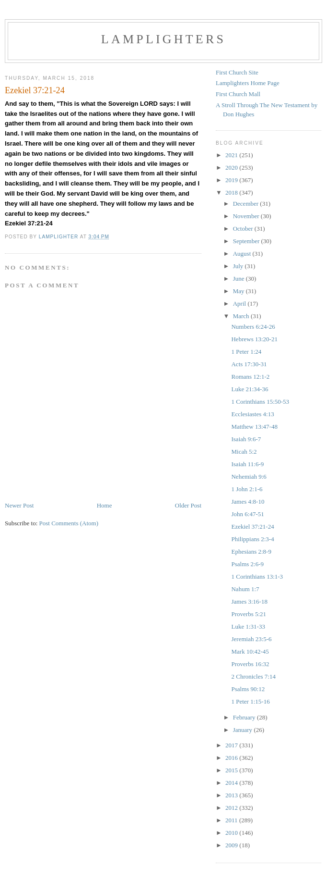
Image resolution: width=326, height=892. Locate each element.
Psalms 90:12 (248, 689)
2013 (232, 795)
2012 (232, 807)
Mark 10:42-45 (249, 651)
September (247, 241)
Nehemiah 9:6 (248, 476)
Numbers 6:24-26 (253, 326)
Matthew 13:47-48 (254, 426)
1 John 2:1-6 (246, 489)
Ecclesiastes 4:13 (252, 414)
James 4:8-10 (247, 501)
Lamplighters (163, 39)
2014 (232, 782)
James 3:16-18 (249, 601)
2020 (232, 167)
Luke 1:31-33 (248, 626)
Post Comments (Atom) (69, 523)
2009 (232, 845)
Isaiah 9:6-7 (246, 439)
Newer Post (19, 505)
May (239, 291)
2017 (232, 745)
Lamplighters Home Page (247, 83)
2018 (232, 192)
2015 (232, 770)
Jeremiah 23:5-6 (251, 639)
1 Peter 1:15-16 (250, 701)
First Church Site (237, 72)
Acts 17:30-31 (249, 364)
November (247, 216)
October (244, 228)
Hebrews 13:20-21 (254, 339)
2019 (232, 180)
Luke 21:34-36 (249, 389)
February (245, 717)
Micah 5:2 (243, 451)
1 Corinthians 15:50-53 (260, 401)
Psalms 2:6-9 (247, 564)
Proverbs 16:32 (250, 664)
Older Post (188, 505)
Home (104, 505)
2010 (232, 832)
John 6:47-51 (247, 514)
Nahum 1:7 (245, 589)
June (239, 278)
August (243, 253)
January (243, 729)
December (246, 203)
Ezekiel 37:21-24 (252, 526)
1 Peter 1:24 (246, 351)
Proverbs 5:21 (248, 614)
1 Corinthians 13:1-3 (257, 576)
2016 (232, 757)
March (242, 316)
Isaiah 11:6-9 (247, 464)
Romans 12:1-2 (250, 376)
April (240, 303)
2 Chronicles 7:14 (253, 676)
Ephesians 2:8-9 (251, 551)
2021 (232, 155)
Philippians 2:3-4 (252, 539)
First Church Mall (238, 94)
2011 (232, 820)
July (239, 266)
